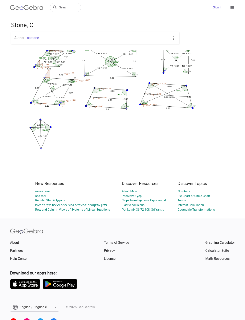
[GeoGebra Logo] (26, 7)
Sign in (217, 7)
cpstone (33, 38)
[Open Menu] (232, 7)
